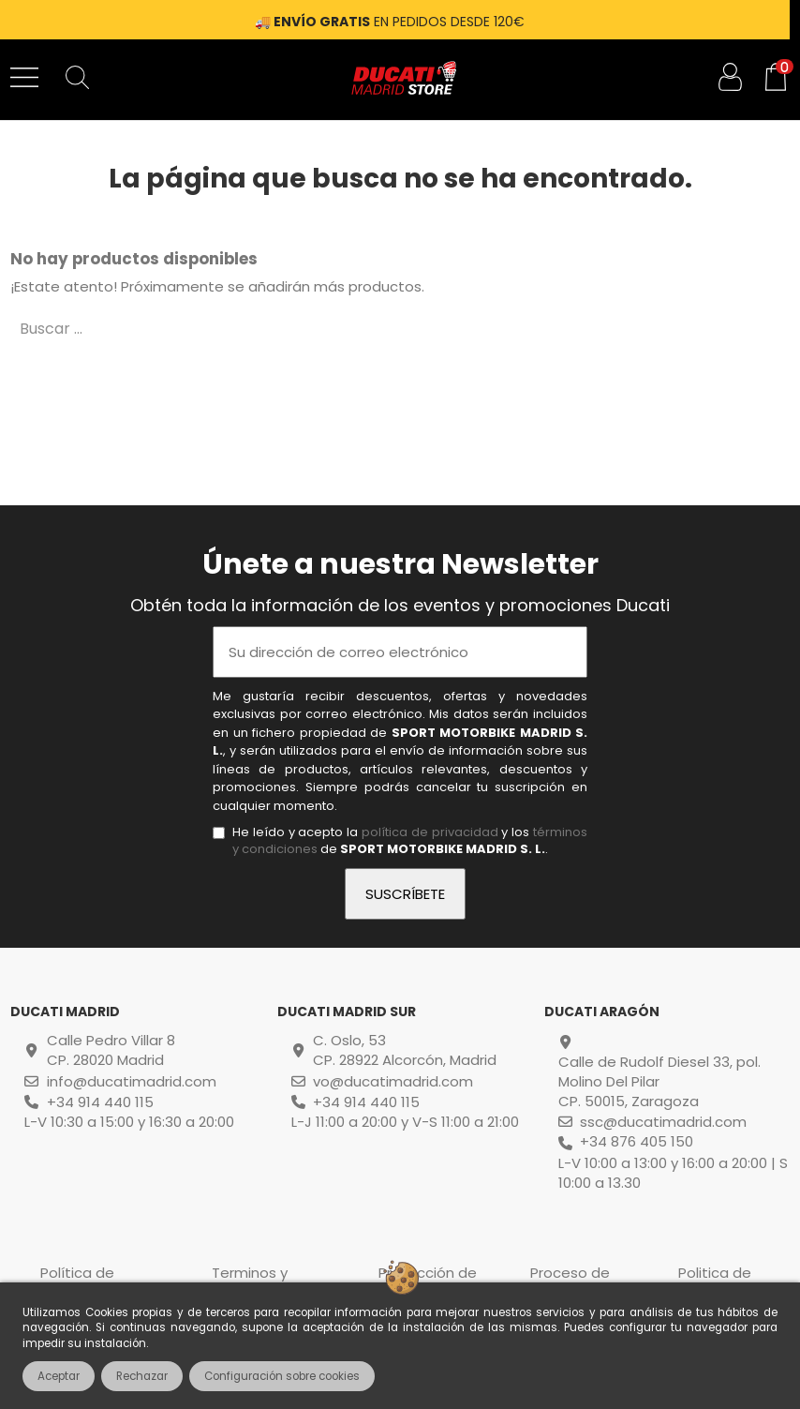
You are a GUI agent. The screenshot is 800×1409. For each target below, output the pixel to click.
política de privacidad (430, 832)
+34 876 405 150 (636, 1141)
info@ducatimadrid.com (131, 1081)
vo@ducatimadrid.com (393, 1081)
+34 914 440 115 (100, 1102)
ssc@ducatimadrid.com (663, 1122)
